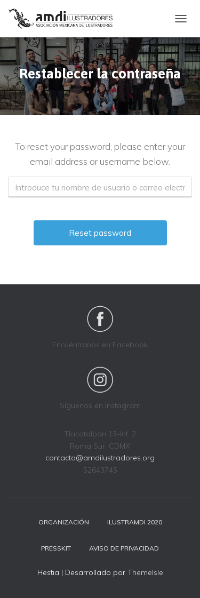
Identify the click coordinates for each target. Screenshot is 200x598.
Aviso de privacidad (124, 548)
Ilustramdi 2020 (134, 522)
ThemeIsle (145, 572)
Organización (63, 522)
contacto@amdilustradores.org (100, 458)
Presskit (56, 548)
